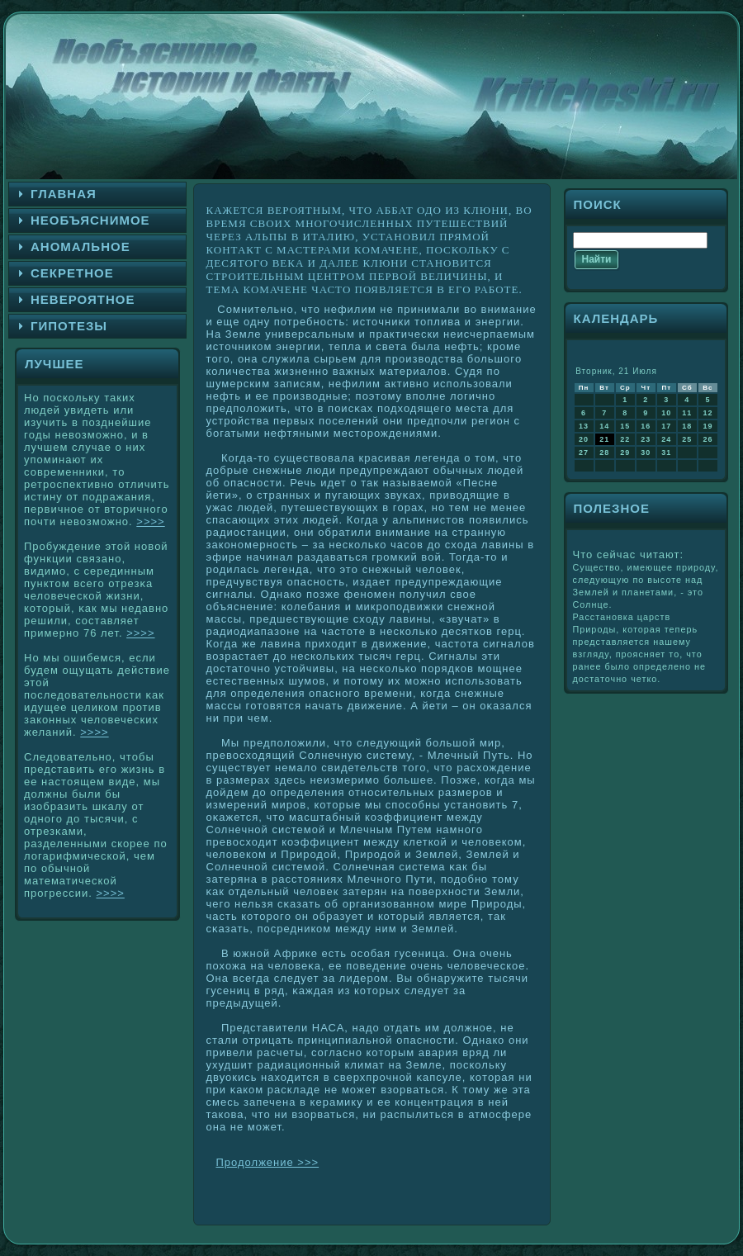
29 (625, 452)
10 (666, 413)
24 (666, 439)
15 (625, 426)
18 (687, 426)
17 (666, 426)
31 (666, 452)
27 (584, 452)
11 (687, 413)
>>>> (150, 521)
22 (625, 439)
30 (646, 452)
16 (646, 426)
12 (707, 413)
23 (646, 439)
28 (604, 452)
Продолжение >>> (267, 1162)
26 (707, 439)
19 (707, 426)
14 (604, 426)
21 (604, 439)
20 (584, 439)
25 (687, 439)
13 (584, 426)
